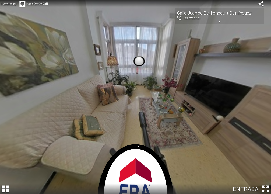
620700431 (192, 18)
